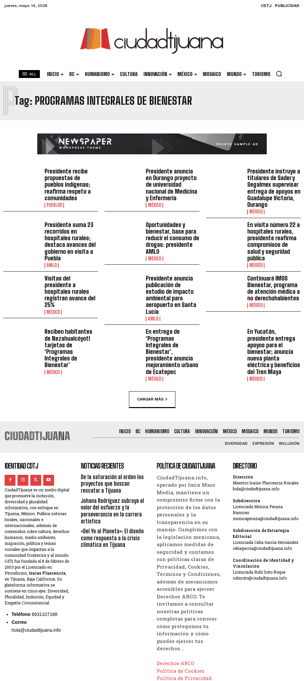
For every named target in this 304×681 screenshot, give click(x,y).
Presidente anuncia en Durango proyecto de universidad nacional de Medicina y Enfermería (171, 180)
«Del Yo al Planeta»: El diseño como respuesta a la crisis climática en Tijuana (110, 500)
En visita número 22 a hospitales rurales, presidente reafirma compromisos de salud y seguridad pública (273, 230)
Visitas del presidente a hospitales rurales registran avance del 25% (70, 276)
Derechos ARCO (175, 629)
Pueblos (54, 195)
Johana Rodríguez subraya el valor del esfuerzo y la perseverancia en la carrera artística (111, 474)
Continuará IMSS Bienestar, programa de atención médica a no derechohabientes (272, 276)
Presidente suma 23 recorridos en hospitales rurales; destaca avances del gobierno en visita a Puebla (67, 233)
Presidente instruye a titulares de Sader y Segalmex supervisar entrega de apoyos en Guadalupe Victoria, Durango (270, 185)
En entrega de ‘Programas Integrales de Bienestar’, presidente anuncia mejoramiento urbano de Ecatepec (172, 324)
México (154, 195)
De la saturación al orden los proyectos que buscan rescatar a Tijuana (113, 448)
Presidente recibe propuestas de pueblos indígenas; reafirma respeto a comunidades (70, 180)
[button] (279, 73)
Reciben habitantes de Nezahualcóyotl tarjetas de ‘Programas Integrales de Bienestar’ (71, 318)
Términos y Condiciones (187, 651)
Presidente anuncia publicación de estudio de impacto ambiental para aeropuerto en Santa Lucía (170, 278)
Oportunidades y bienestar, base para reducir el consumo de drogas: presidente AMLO (170, 230)
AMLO (51, 254)
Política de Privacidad (184, 644)
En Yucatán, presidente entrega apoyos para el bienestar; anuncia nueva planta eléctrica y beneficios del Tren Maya (273, 324)
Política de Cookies (180, 636)
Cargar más (152, 365)
